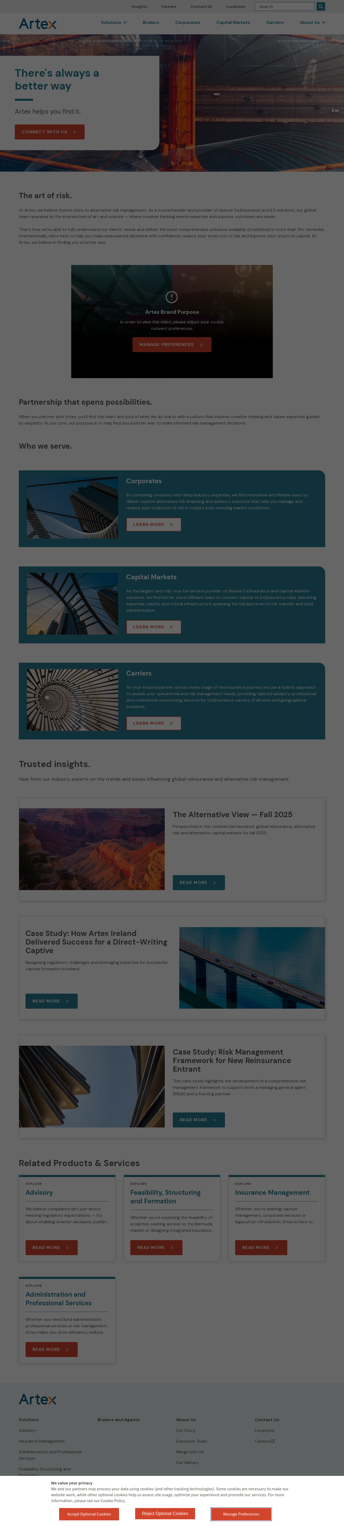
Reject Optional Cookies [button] (165, 1513)
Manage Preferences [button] (241, 1514)
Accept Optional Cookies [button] (89, 1514)
